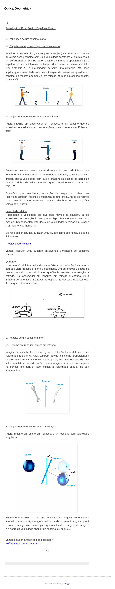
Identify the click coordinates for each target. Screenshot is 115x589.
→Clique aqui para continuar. (22, 543)
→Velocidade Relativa (18, 243)
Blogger (67, 584)
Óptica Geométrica (17, 8)
